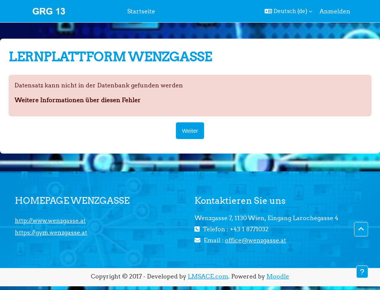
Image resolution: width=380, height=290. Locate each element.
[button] (288, 11)
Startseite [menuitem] (141, 11)
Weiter (190, 131)
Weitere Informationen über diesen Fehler (77, 100)
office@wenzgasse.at (255, 240)
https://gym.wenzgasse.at (51, 232)
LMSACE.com (208, 276)
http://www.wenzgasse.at (50, 220)
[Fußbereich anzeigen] (362, 271)
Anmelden (335, 11)
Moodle (277, 276)
